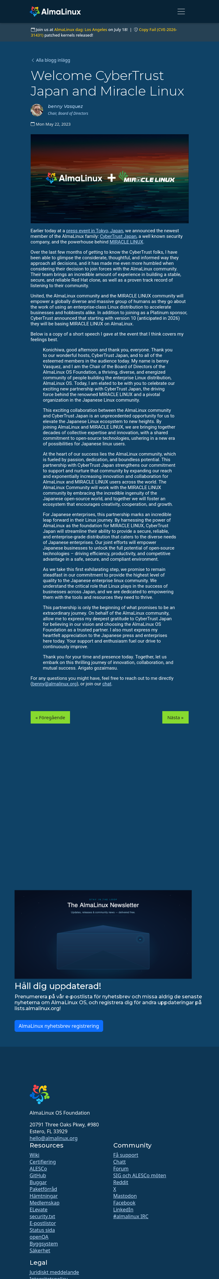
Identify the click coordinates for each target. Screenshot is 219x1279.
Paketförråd (43, 1189)
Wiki (35, 1155)
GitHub (38, 1175)
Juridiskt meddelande (54, 1272)
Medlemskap (45, 1202)
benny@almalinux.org (54, 684)
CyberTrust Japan (118, 236)
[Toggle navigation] (181, 11)
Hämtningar (44, 1195)
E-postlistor (43, 1223)
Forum (121, 1168)
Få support (125, 1155)
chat (106, 684)
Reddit (121, 1182)
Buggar (38, 1182)
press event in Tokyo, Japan (94, 231)
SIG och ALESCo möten (139, 1175)
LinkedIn (123, 1209)
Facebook (124, 1202)
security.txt (42, 1216)
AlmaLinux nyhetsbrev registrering (59, 1026)
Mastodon (125, 1195)
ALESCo (38, 1168)
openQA (39, 1236)
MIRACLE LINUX (126, 242)
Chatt (119, 1161)
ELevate (39, 1209)
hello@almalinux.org (54, 1138)
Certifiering (43, 1161)
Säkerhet (40, 1250)
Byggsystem (44, 1243)
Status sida (42, 1230)
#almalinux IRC (131, 1216)
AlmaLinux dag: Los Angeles (80, 29)
